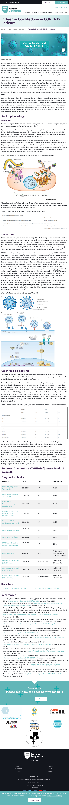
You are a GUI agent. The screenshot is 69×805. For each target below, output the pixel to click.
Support (57, 7)
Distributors (43, 12)
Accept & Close (34, 800)
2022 (15, 29)
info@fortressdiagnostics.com (35, 785)
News (9, 29)
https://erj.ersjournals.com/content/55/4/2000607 (23, 601)
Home (3, 29)
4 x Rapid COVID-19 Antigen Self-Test (47, 588)
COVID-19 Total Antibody (10, 530)
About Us (27, 12)
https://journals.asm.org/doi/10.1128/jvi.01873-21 (47, 664)
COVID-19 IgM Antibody (10, 537)
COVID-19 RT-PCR (8, 553)
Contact (61, 12)
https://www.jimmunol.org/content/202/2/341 (50, 637)
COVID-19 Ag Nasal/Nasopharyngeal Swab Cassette (9, 504)
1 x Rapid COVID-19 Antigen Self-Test (14, 588)
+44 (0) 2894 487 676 (35, 783)
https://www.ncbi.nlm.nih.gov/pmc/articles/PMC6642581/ (47, 651)
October (22, 29)
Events (56, 12)
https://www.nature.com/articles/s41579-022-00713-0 (20, 658)
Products (34, 12)
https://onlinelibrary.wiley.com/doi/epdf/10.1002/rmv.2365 (42, 674)
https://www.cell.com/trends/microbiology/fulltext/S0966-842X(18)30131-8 (27, 644)
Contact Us (61, 2)
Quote (41, 699)
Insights (50, 12)
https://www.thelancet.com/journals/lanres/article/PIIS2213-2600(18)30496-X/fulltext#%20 (32, 614)
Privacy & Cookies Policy (54, 796)
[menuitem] (57, 7)
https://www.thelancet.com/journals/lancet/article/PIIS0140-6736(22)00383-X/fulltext (30, 624)
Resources (64, 7)
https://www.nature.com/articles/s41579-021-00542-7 (20, 633)
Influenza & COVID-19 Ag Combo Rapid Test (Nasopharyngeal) (10, 513)
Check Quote (48, 2)
